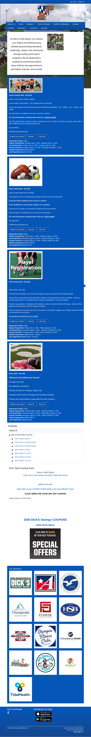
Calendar (75, 24)
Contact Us (34, 28)
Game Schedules (44, 24)
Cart (73, 2)
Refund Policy (79, 728)
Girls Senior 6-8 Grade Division (25, 446)
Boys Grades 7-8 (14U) (23, 460)
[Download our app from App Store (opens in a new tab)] (43, 714)
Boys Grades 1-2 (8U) (22, 449)
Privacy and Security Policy (75, 730)
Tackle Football (50, 117)
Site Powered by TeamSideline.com (17, 728)
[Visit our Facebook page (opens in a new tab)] (8, 712)
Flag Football (49, 217)
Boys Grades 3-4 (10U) (23, 453)
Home (21, 24)
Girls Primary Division (22, 439)
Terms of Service (68, 728)
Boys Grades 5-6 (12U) (23, 457)
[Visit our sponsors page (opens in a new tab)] (20, 583)
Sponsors (44, 28)
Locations (11, 28)
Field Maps (22, 28)
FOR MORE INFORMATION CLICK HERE (23, 316)
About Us (12, 24)
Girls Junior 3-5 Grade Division (25, 442)
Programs (30, 24)
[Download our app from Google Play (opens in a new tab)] (43, 719)
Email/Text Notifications (61, 24)
